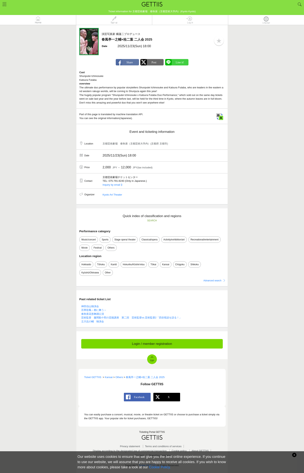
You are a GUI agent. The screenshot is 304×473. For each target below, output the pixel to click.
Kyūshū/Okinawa (90, 272)
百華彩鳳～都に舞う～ (93, 310)
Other (108, 272)
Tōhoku (101, 264)
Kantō (114, 264)
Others (111, 247)
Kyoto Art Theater (112, 194)
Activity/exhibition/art (174, 239)
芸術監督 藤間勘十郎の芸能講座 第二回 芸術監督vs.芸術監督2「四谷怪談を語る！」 (131, 317)
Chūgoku (180, 264)
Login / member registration (152, 344)
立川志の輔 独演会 (92, 321)
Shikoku (194, 264)
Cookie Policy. (160, 467)
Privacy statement (130, 446)
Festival (98, 247)
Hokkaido (86, 264)
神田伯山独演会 (90, 306)
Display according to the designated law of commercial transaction (130, 450)
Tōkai (153, 264)
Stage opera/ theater (125, 239)
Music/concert (88, 239)
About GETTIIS (200, 450)
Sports (105, 239)
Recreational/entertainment (204, 239)
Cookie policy (179, 450)
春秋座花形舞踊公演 (92, 313)
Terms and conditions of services (163, 446)
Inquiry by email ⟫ (112, 184)
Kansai (165, 264)
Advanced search (212, 280)
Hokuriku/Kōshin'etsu (133, 264)
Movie (84, 247)
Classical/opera (149, 239)
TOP (152, 361)
